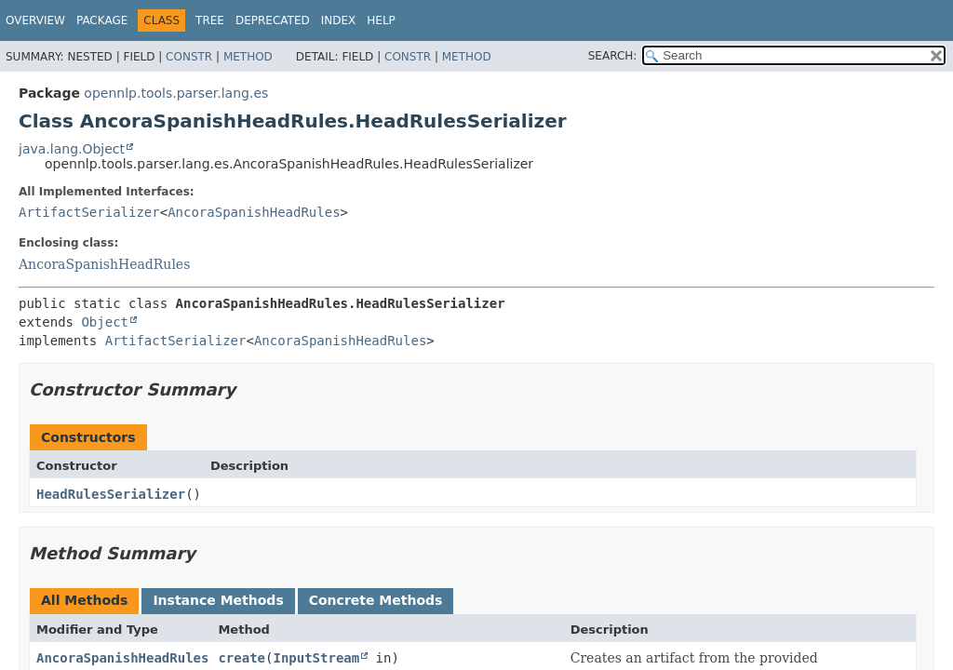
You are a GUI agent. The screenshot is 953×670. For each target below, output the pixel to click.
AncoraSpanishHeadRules (254, 212)
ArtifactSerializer (89, 212)
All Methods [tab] (84, 600)
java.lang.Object (72, 148)
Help (381, 20)
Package (102, 20)
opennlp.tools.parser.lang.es (176, 93)
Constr (189, 56)
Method (248, 56)
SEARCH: (613, 55)
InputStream (316, 657)
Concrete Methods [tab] (376, 600)
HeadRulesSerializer (110, 494)
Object (104, 322)
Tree (209, 20)
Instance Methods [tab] (218, 600)
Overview (35, 20)
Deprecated (272, 20)
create (241, 657)
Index (338, 20)
